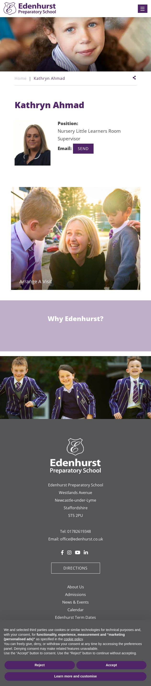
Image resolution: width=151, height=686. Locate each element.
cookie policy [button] (73, 639)
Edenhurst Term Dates (75, 617)
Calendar (75, 609)
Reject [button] (40, 665)
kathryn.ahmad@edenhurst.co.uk (83, 149)
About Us (75, 587)
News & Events (75, 602)
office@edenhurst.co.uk (81, 539)
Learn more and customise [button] (75, 676)
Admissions (75, 594)
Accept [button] (111, 665)
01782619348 (79, 531)
